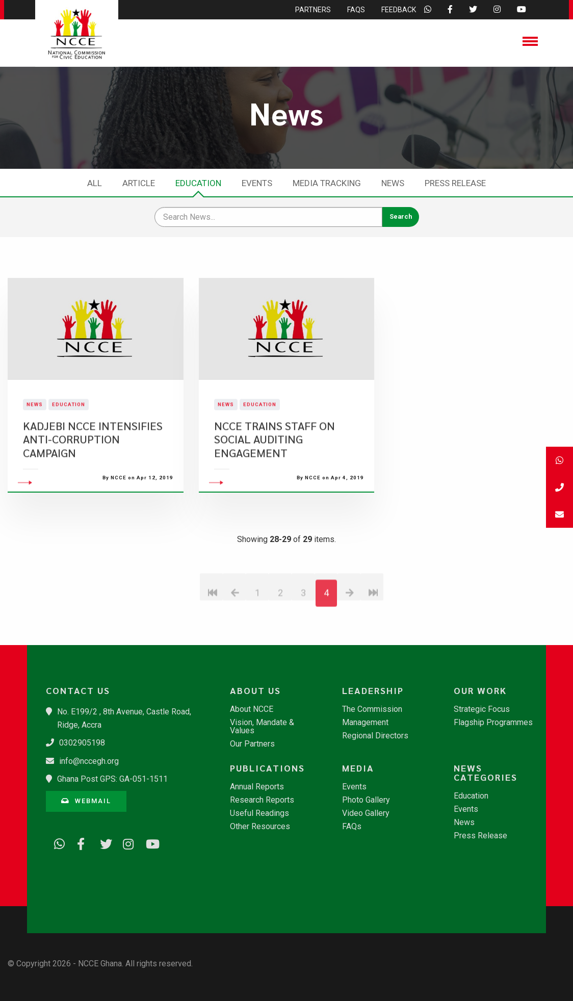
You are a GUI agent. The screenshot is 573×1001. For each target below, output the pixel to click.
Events (257, 183)
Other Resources (260, 827)
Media (358, 768)
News (392, 183)
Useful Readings (259, 813)
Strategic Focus (482, 709)
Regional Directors (375, 736)
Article (138, 183)
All (94, 183)
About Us (255, 690)
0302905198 (82, 743)
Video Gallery (365, 813)
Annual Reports (257, 787)
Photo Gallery (366, 800)
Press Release (455, 183)
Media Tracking (327, 183)
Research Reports (262, 800)
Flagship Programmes (493, 722)
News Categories (485, 772)
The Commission (372, 709)
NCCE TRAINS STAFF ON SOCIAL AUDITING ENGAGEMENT (274, 464)
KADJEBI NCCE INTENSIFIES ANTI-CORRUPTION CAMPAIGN (93, 464)
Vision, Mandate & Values (262, 726)
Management (365, 722)
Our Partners (252, 744)
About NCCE (251, 709)
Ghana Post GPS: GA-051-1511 (112, 779)
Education (198, 183)
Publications (267, 768)
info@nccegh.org (89, 761)
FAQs (351, 827)
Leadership (373, 690)
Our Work (480, 690)
